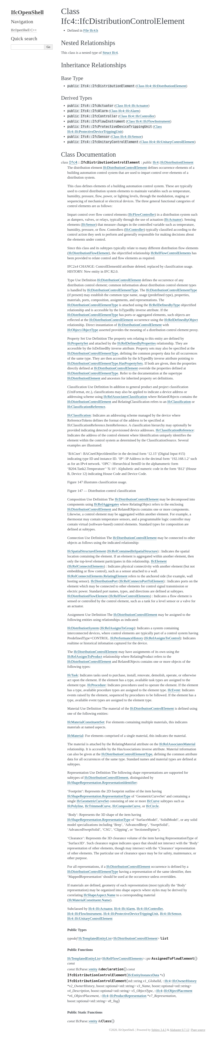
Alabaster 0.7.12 (179, 1030)
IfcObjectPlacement (178, 991)
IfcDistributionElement (177, 162)
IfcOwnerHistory (184, 981)
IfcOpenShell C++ (24, 30)
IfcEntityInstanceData (143, 975)
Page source (198, 1030)
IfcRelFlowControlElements (122, 959)
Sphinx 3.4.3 (158, 1030)
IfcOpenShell (27, 12)
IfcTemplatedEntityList (94, 938)
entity (93, 969)
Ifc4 (73, 162)
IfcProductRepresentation (128, 996)
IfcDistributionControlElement (135, 938)
